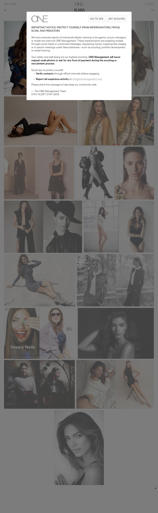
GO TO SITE (96, 18)
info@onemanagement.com (87, 79)
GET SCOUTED (116, 18)
